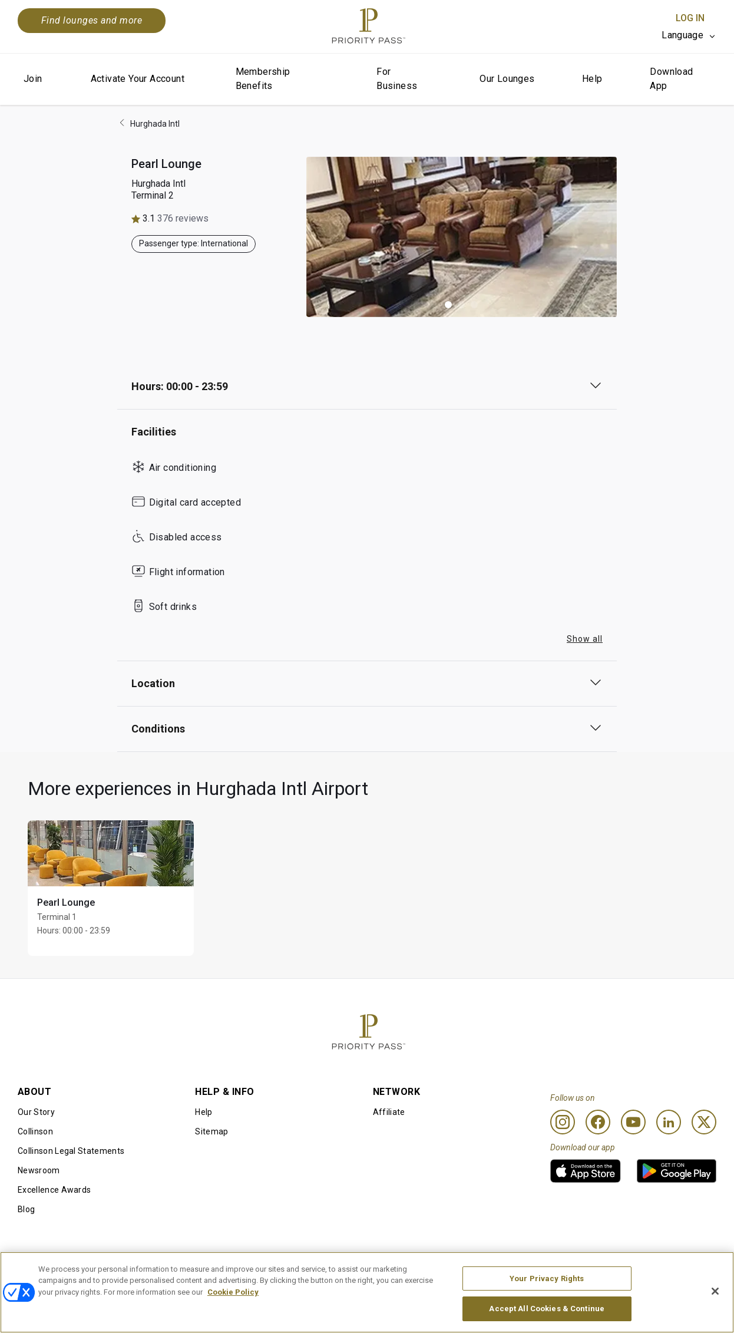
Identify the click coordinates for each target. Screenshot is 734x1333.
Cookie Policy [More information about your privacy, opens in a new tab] (233, 1305)
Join (33, 78)
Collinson (35, 1131)
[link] (585, 1171)
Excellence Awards (54, 1190)
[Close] (715, 1305)
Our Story (36, 1112)
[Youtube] (633, 1122)
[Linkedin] (668, 1122)
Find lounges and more (91, 20)
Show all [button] (585, 639)
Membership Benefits (263, 78)
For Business (396, 78)
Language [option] (682, 35)
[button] (448, 304)
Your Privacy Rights (547, 1292)
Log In (690, 18)
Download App (671, 78)
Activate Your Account (137, 78)
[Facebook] (598, 1122)
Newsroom (39, 1170)
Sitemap (211, 1131)
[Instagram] (562, 1122)
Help (592, 78)
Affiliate (389, 1112)
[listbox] (689, 35)
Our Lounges (507, 78)
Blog (26, 1209)
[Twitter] (704, 1122)
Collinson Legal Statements (71, 1151)
